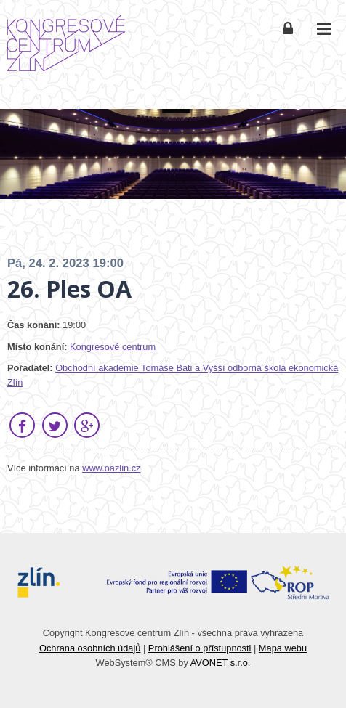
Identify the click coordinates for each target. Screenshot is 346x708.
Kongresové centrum (113, 346)
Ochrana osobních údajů (89, 648)
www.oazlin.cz (111, 468)
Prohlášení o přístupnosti (200, 648)
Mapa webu (283, 648)
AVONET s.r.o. (220, 662)
